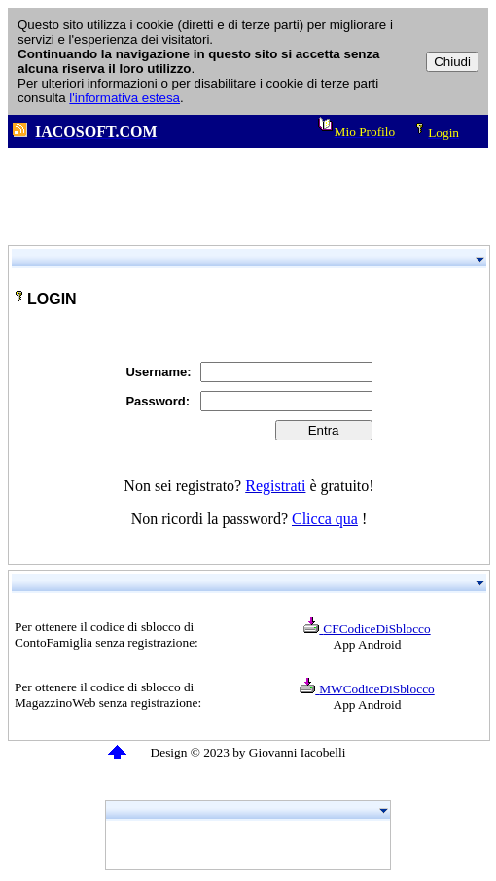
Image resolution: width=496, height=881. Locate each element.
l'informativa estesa (124, 97)
